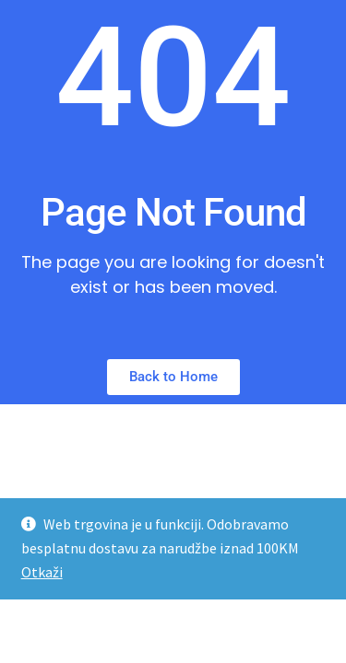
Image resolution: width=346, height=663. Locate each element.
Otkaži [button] (42, 572)
